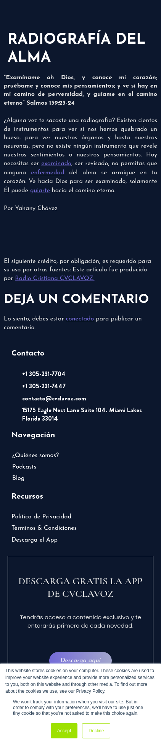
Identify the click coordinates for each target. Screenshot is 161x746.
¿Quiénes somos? (35, 456)
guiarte (40, 191)
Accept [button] (64, 730)
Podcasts (24, 467)
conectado (80, 319)
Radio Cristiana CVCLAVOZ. (54, 279)
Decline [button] (96, 730)
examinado (56, 164)
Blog (18, 478)
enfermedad (47, 173)
